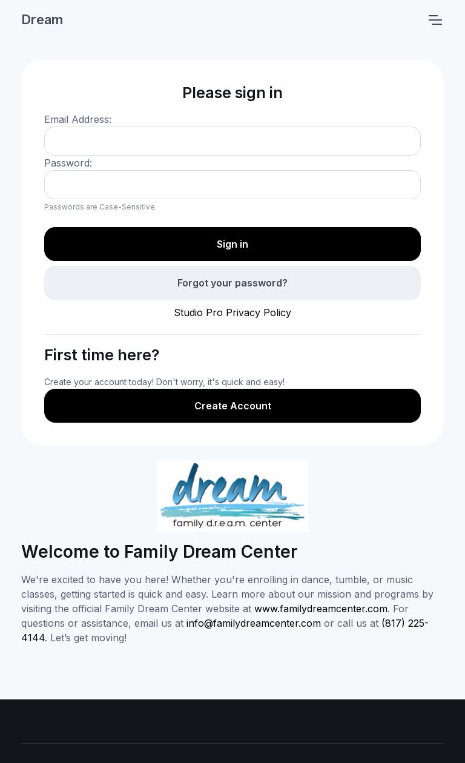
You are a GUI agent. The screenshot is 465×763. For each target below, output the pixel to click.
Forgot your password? (232, 283)
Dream (42, 19)
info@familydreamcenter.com (253, 623)
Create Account (232, 406)
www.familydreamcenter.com (321, 609)
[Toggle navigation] (435, 20)
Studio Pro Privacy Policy (232, 312)
